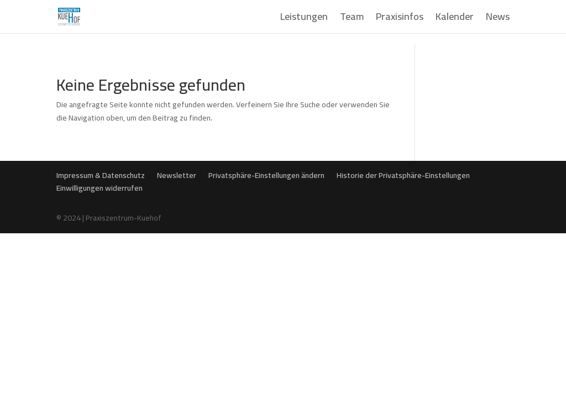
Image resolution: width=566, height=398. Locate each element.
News (498, 19)
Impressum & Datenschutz (100, 175)
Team (352, 19)
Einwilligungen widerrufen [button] (99, 188)
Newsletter (176, 175)
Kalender (455, 19)
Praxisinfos (399, 19)
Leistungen (304, 19)
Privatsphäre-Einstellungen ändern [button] (266, 175)
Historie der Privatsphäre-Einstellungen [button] (403, 175)
